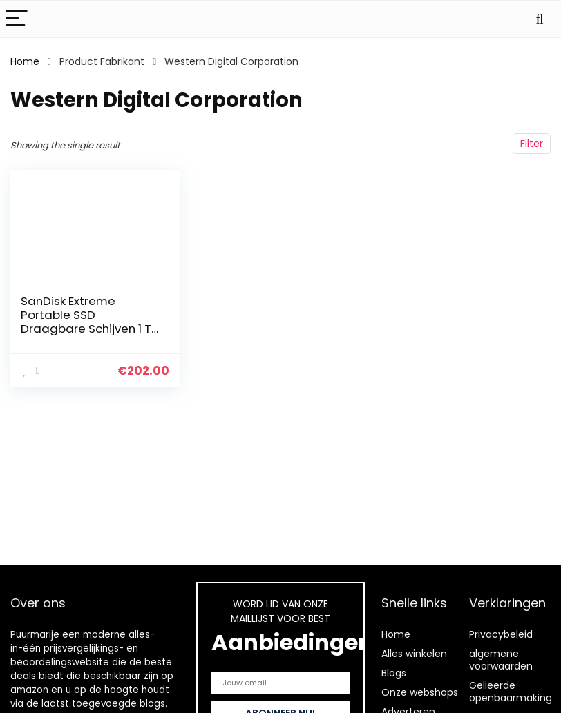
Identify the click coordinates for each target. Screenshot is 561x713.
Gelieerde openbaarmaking (510, 691)
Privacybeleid (501, 634)
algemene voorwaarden (501, 660)
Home (24, 61)
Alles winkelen (414, 654)
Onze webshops (419, 692)
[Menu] (16, 19)
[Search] (539, 19)
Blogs (393, 673)
